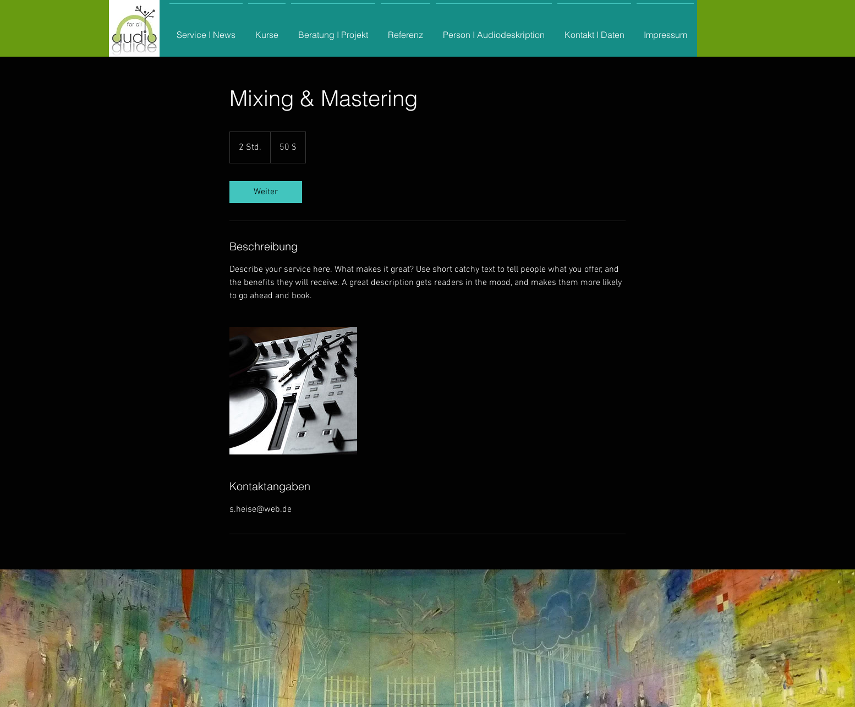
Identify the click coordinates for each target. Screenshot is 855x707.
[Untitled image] (293, 390)
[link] (265, 192)
